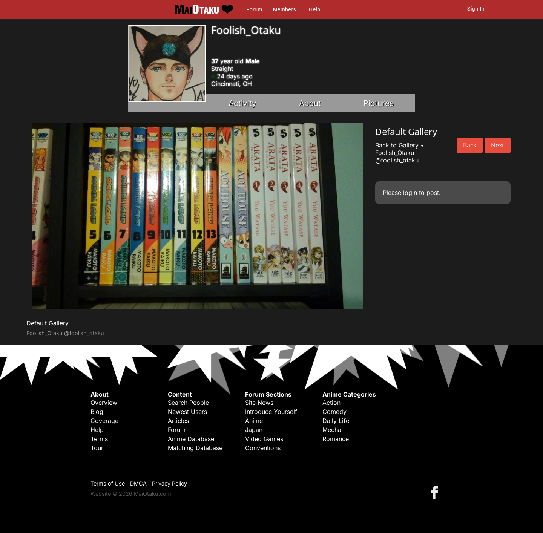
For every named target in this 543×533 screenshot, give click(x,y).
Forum (254, 9)
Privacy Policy (169, 483)
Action (331, 402)
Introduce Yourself (271, 411)
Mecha (331, 429)
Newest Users (187, 411)
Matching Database (195, 448)
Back (469, 145)
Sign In (476, 9)
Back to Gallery (397, 145)
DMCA (138, 483)
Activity (242, 103)
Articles (178, 420)
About (310, 103)
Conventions (263, 448)
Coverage (104, 420)
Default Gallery (47, 323)
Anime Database (191, 439)
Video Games (264, 439)
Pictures (379, 103)
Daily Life (335, 420)
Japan (253, 429)
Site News (259, 402)
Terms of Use (107, 483)
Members (284, 9)
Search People (188, 402)
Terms (99, 439)
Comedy (334, 411)
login (410, 192)
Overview (103, 402)
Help (314, 9)
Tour (96, 448)
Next (497, 145)
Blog (96, 411)
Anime (254, 420)
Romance (335, 439)
